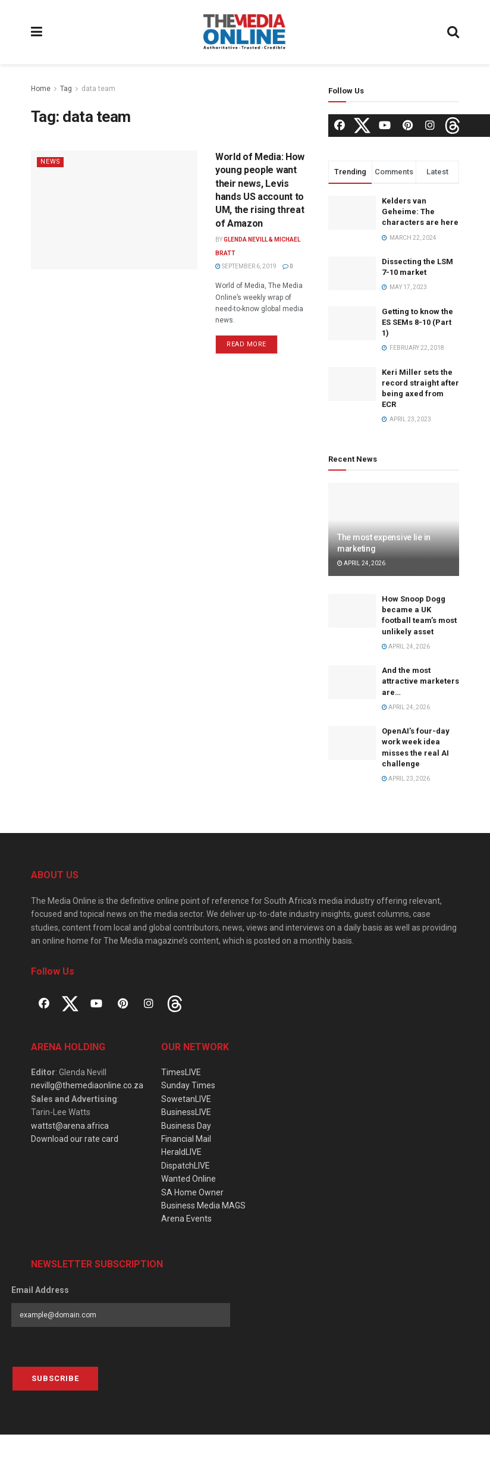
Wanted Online (188, 1178)
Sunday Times (188, 1085)
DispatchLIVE (185, 1165)
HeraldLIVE (181, 1152)
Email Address (40, 1290)
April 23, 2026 (406, 778)
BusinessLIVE (186, 1112)
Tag (66, 88)
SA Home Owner (192, 1192)
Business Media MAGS (203, 1205)
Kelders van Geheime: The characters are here (420, 211)
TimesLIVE (181, 1072)
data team (98, 88)
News (50, 161)
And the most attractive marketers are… (420, 681)
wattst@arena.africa (70, 1126)
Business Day (186, 1126)
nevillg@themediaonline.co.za (87, 1085)
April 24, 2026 (361, 563)
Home (41, 88)
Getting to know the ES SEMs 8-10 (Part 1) (417, 322)
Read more (246, 344)
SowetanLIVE (186, 1099)
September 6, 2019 (246, 266)
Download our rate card (74, 1139)
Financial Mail (186, 1139)
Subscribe (55, 1378)
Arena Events (186, 1218)
